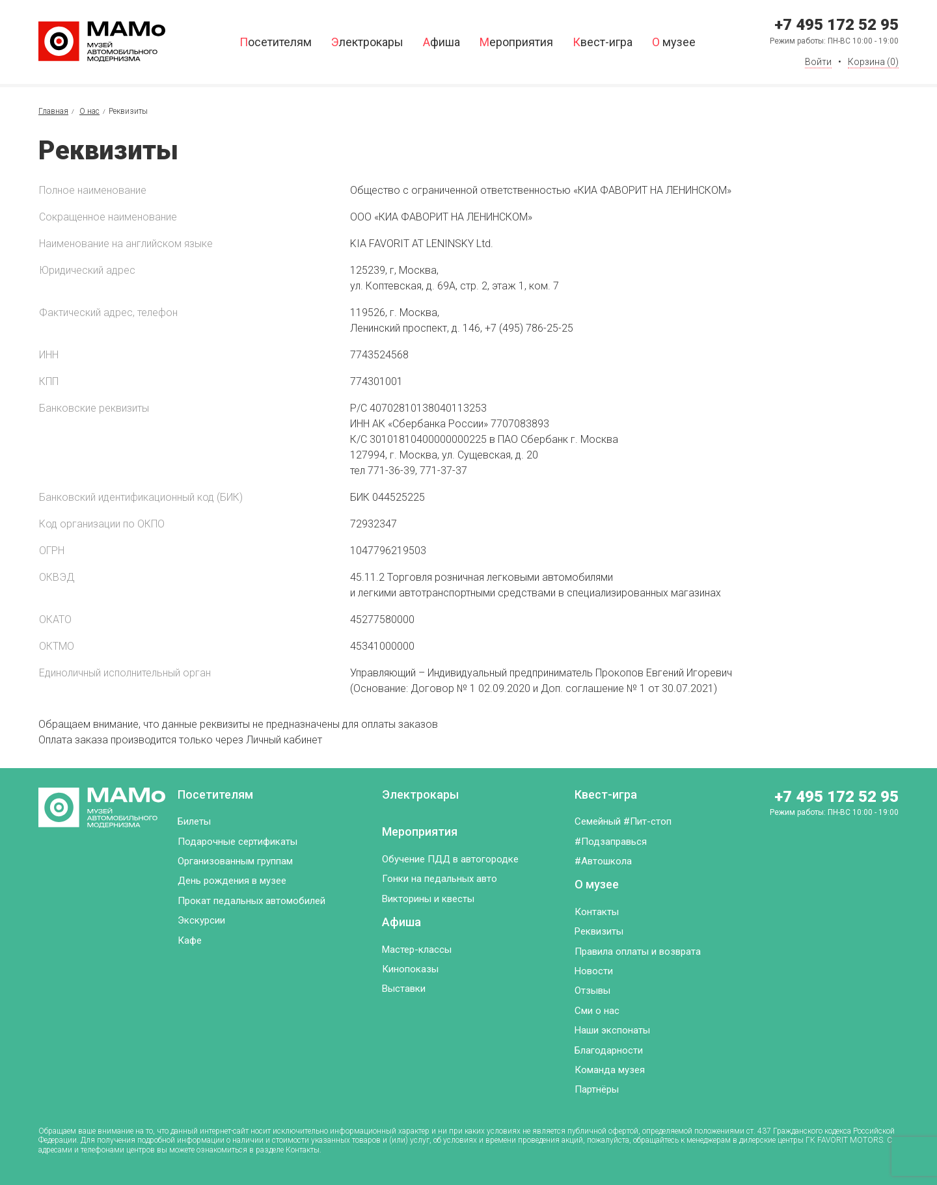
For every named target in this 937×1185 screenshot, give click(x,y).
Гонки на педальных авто (439, 879)
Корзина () (873, 62)
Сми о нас (597, 1011)
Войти (818, 62)
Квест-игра (602, 42)
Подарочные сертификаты (237, 841)
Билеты (194, 821)
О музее (674, 42)
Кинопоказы (410, 969)
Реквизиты (599, 931)
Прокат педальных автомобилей (251, 901)
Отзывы (592, 990)
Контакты (597, 912)
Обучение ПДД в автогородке (450, 859)
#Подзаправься (611, 841)
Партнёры (597, 1089)
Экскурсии (201, 920)
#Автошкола (603, 861)
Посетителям (275, 42)
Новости (594, 971)
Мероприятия (516, 42)
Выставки (404, 988)
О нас (89, 111)
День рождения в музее (232, 880)
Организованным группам (235, 861)
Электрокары (367, 42)
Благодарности (609, 1050)
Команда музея (610, 1070)
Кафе (190, 940)
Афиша (441, 42)
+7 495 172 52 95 (836, 25)
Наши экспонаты (612, 1030)
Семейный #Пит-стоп (623, 821)
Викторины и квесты (428, 899)
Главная (53, 111)
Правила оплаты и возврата (638, 951)
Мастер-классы (417, 949)
